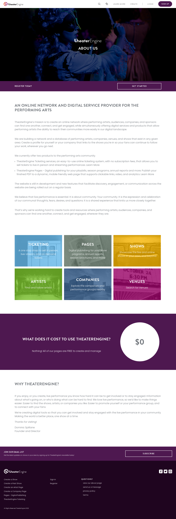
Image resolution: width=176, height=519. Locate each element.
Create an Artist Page (13, 487)
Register (53, 483)
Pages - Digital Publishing (15, 495)
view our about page (92, 483)
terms (85, 495)
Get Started (139, 86)
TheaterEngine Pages (29, 170)
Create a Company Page (15, 491)
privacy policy (89, 491)
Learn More (92, 165)
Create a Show (10, 479)
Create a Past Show (13, 483)
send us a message (92, 487)
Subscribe (149, 453)
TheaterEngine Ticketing (31, 161)
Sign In (53, 479)
